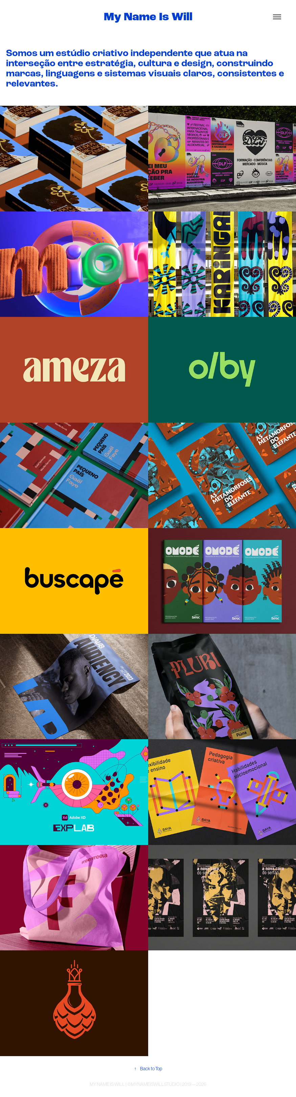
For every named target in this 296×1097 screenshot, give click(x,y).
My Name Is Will (148, 16)
